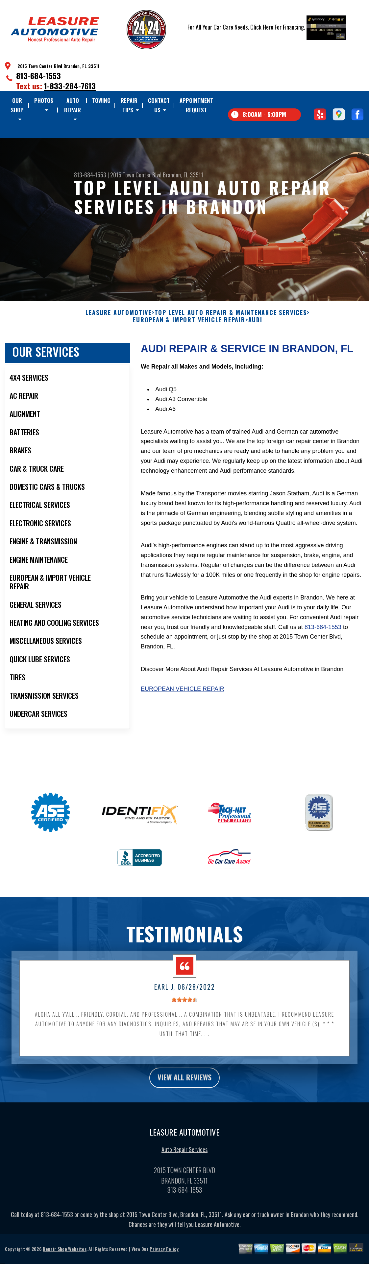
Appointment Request (196, 105)
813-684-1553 (38, 75)
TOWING (101, 100)
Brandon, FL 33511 (183, 174)
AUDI (255, 324)
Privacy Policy (164, 1254)
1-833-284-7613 (70, 86)
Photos (43, 100)
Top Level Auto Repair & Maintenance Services (231, 317)
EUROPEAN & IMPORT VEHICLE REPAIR (189, 324)
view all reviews (184, 1082)
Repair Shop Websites (64, 1254)
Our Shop (17, 105)
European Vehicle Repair (182, 693)
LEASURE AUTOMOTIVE (118, 317)
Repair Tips (129, 105)
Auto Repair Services (184, 1155)
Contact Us (159, 105)
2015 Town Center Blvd (135, 174)
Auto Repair (72, 105)
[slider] (184, 1003)
